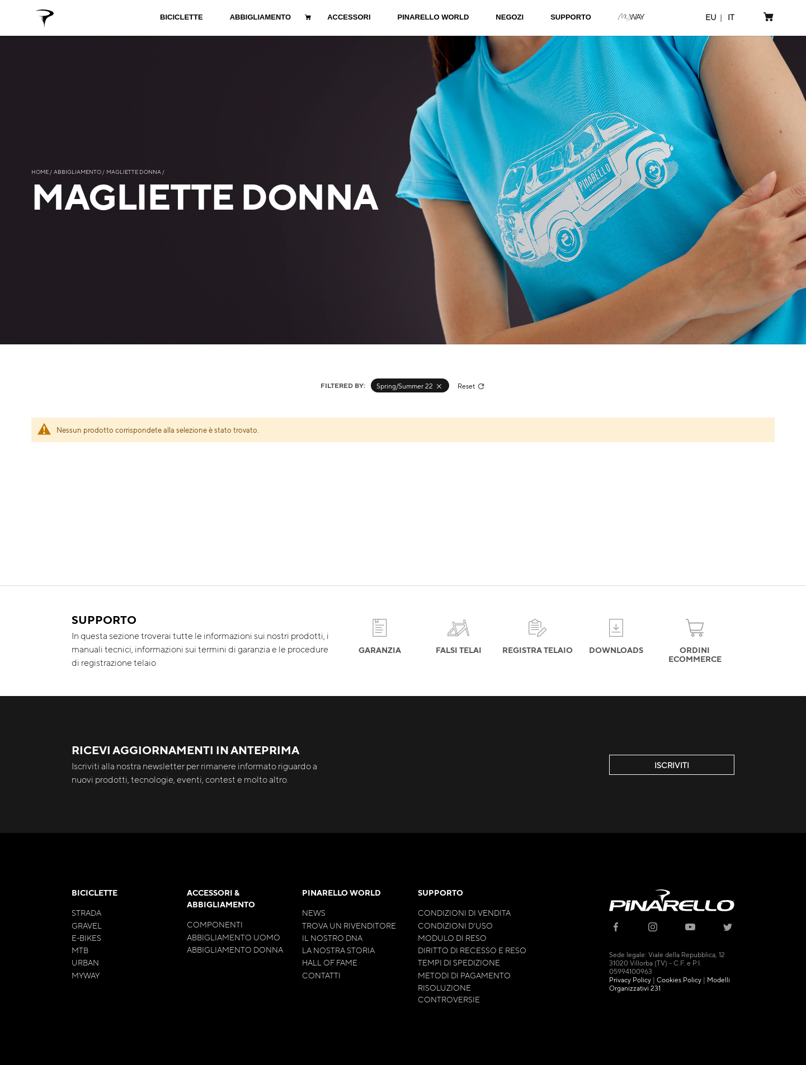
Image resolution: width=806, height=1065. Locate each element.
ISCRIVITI (671, 765)
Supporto (440, 892)
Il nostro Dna (332, 938)
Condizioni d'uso (455, 925)
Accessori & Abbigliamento (221, 898)
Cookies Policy (679, 979)
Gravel (87, 925)
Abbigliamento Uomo (233, 937)
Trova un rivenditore (349, 925)
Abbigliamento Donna (235, 949)
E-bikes (86, 938)
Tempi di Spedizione (459, 962)
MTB (80, 950)
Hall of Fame (329, 962)
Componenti (215, 924)
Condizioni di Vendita (464, 912)
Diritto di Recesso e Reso (472, 950)
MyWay (86, 975)
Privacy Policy (630, 979)
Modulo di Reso (452, 938)
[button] (711, 17)
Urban (85, 962)
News (314, 912)
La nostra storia (338, 950)
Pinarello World (341, 892)
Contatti (321, 975)
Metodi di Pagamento (464, 975)
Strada (86, 912)
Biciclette (94, 892)
